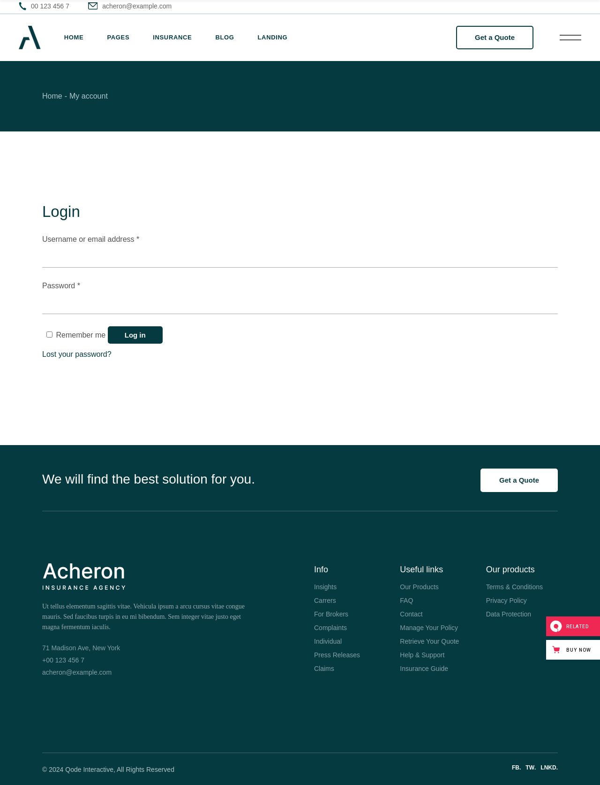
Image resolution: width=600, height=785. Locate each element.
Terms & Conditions (514, 587)
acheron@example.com (77, 672)
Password (76, 285)
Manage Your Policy (429, 627)
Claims (324, 668)
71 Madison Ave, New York (81, 648)
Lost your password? (77, 354)
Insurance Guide (424, 668)
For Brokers (331, 614)
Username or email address (105, 238)
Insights (325, 587)
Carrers (325, 600)
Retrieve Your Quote (429, 641)
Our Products (419, 587)
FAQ (406, 600)
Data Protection (509, 614)
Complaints (330, 627)
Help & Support (422, 655)
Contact (411, 614)
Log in (135, 335)
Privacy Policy (506, 600)
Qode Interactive (89, 769)
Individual (328, 641)
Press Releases (337, 655)
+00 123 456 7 (63, 660)
